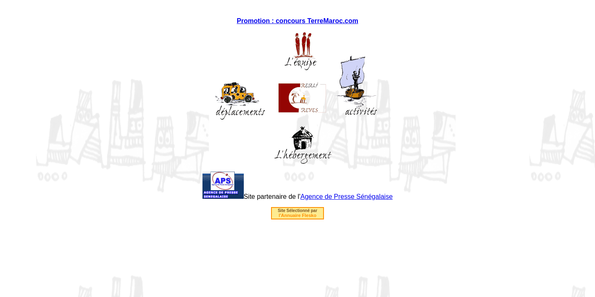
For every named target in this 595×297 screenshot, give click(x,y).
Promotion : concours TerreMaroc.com (297, 20)
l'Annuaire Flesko (297, 215)
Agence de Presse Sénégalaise (346, 196)
